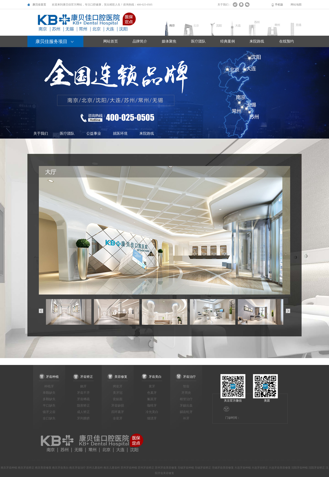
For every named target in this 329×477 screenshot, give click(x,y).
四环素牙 (117, 412)
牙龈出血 (186, 405)
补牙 (186, 418)
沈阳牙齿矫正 (316, 467)
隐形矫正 (83, 405)
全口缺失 (49, 418)
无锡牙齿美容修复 (223, 467)
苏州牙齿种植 (129, 467)
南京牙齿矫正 (26, 467)
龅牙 (83, 386)
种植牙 (49, 386)
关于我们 (40, 133)
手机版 (279, 4)
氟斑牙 (152, 399)
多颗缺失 (49, 399)
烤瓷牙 (117, 386)
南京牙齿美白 (60, 467)
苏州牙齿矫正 (146, 467)
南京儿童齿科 (111, 467)
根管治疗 (186, 399)
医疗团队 (67, 133)
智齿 (186, 386)
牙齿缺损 (117, 405)
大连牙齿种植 (242, 467)
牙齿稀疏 (83, 399)
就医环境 (120, 133)
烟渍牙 (152, 418)
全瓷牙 (117, 418)
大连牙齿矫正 (260, 467)
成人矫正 (83, 412)
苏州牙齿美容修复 (166, 467)
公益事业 (93, 133)
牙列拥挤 (83, 418)
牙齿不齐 (83, 392)
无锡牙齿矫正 (203, 467)
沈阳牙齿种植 (299, 467)
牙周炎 (186, 392)
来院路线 (146, 133)
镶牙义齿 (49, 412)
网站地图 (296, 4)
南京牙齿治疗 (77, 467)
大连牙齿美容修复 (280, 467)
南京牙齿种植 (9, 467)
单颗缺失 (49, 392)
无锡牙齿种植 (186, 467)
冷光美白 (152, 412)
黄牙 (152, 386)
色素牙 (152, 392)
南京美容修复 (43, 467)
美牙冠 (117, 392)
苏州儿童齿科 (94, 467)
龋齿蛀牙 (186, 412)
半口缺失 (49, 405)
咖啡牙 (152, 405)
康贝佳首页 (39, 4)
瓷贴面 (117, 399)
